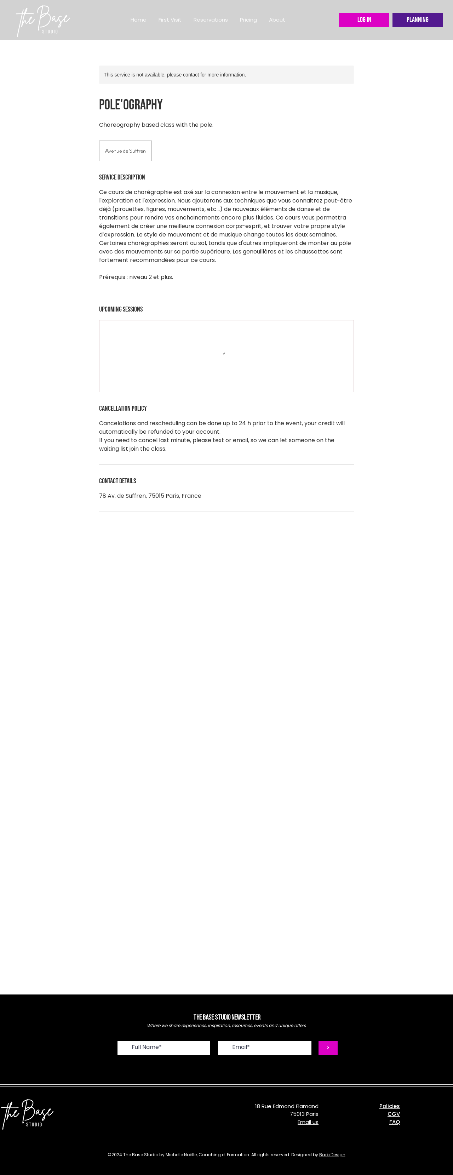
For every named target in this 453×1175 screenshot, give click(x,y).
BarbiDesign (332, 1155)
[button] (211, 20)
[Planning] (417, 20)
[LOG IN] (364, 20)
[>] (328, 1048)
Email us (308, 1122)
